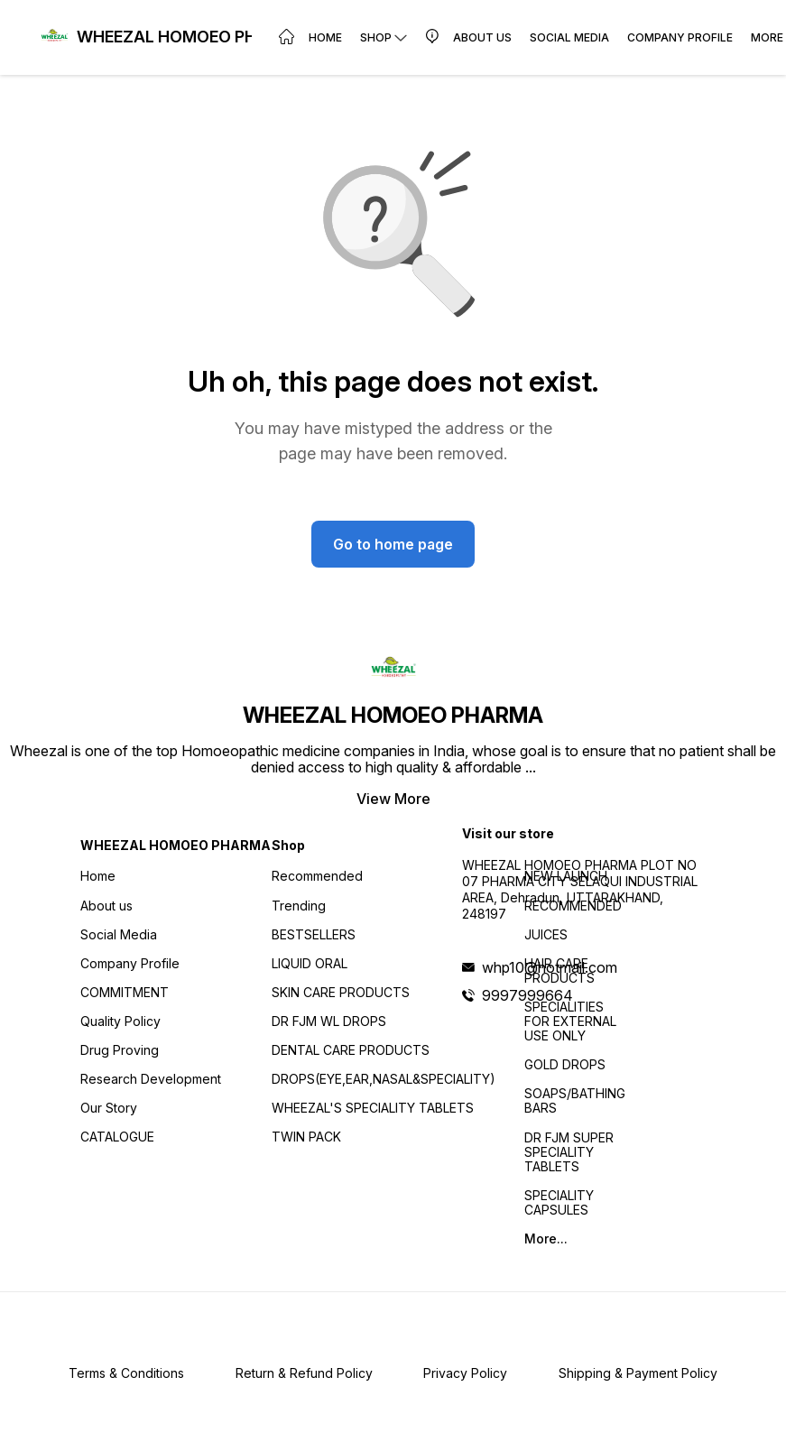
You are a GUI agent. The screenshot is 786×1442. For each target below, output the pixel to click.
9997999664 (527, 995)
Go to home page (393, 544)
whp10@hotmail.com (549, 967)
